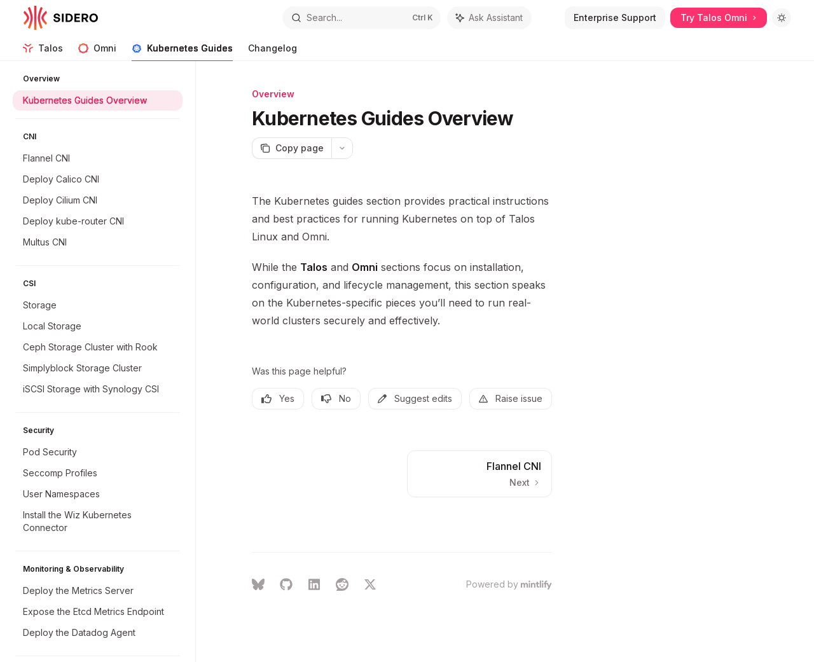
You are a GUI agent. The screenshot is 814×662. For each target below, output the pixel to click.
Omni (97, 52)
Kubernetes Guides (182, 52)
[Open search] (361, 17)
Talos (43, 52)
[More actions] (342, 148)
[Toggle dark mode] (781, 17)
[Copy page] (291, 148)
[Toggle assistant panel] (489, 17)
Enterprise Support (615, 17)
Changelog (272, 52)
